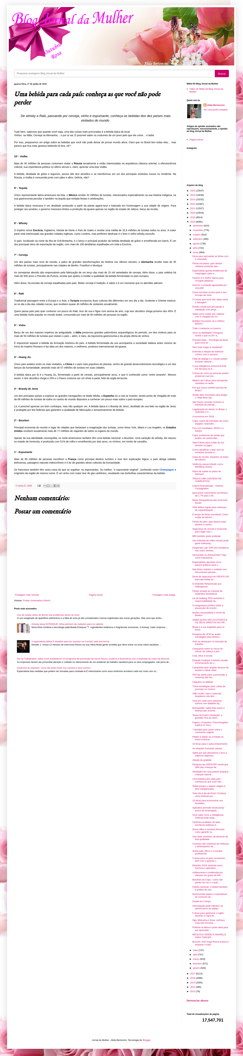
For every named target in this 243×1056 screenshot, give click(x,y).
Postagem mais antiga (163, 595)
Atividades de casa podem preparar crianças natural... (210, 773)
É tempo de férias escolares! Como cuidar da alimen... (210, 516)
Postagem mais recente (27, 595)
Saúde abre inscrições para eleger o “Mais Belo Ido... (209, 396)
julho (195, 248)
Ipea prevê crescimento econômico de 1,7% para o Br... (210, 494)
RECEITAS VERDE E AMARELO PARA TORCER (209, 936)
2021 (193, 208)
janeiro (197, 968)
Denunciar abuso (197, 1000)
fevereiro (197, 963)
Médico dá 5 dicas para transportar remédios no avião (210, 382)
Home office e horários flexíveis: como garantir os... (208, 830)
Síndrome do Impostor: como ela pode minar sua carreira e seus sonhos (53, 668)
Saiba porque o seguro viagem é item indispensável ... (208, 787)
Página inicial (96, 595)
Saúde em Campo (201, 901)
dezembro (198, 225)
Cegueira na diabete (202, 682)
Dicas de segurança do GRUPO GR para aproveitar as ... (210, 578)
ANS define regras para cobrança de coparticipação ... (209, 508)
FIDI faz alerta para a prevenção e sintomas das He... (209, 676)
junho (196, 252)
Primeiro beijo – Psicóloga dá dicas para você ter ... (210, 341)
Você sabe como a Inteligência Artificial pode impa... (207, 816)
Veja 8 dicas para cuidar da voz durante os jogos (208, 444)
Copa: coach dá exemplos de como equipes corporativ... (210, 422)
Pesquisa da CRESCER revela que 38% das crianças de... (210, 766)
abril (195, 954)
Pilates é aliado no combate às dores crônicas (207, 738)
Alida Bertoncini (216, 105)
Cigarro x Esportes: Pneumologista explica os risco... (210, 724)
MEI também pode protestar (206, 536)
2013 (193, 991)
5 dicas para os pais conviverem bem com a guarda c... (208, 859)
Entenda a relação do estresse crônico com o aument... (207, 353)
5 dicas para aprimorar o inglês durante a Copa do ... (208, 914)
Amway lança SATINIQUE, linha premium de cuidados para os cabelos (67, 624)
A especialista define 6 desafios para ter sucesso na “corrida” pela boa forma (70, 641)
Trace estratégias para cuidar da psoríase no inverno (208, 687)
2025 (193, 190)
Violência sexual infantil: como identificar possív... (207, 465)
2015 (193, 982)
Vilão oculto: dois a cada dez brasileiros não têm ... (206, 695)
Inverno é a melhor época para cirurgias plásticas (207, 279)
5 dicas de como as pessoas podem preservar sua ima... (210, 374)
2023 (193, 199)
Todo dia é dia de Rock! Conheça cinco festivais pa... (209, 794)
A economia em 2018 (203, 416)
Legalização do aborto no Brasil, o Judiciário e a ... (209, 410)
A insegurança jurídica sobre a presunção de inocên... (207, 607)
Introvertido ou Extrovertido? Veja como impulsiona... (209, 556)
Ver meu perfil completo (216, 109)
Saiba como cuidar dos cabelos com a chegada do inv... (208, 315)
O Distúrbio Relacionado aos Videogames (206, 585)
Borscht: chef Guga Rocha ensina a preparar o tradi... (210, 943)
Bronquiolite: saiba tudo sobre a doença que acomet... (208, 709)
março (196, 959)
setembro (198, 239)
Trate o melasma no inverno (206, 328)
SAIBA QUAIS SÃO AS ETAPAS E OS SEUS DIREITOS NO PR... (209, 621)
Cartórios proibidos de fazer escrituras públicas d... (206, 823)
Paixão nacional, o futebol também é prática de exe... (209, 888)
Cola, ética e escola (202, 655)
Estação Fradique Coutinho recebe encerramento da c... (210, 661)
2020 (193, 212)
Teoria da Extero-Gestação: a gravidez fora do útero (207, 716)
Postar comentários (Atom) (36, 600)
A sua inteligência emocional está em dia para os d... (209, 367)
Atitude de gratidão (201, 760)
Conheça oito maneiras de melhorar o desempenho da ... (210, 845)
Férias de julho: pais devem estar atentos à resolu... (209, 523)
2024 (193, 195)
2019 (193, 217)
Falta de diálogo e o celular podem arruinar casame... (209, 360)
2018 (193, 221)
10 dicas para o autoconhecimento (209, 744)
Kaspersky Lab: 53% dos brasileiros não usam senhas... (210, 549)
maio (196, 950)
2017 (193, 973)
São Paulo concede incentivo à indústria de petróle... (208, 403)
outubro (197, 234)
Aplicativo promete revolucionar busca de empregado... (208, 809)
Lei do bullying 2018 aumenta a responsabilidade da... (208, 599)
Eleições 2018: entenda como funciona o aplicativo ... (207, 867)
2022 (193, 204)
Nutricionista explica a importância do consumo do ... (209, 895)
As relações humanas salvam (207, 748)
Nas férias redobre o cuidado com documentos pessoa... (209, 570)
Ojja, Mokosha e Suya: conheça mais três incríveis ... (208, 921)
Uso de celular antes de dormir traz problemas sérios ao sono (48, 615)
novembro (198, 230)
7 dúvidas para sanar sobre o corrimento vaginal (207, 731)
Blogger (146, 1040)
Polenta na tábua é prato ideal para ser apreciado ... (210, 928)
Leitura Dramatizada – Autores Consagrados (207, 487)
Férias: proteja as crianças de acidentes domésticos (207, 592)
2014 (193, 987)
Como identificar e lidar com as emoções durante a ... (208, 451)
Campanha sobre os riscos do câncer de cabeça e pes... (207, 650)
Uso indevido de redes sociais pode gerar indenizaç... (210, 542)
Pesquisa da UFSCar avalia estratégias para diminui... (206, 635)
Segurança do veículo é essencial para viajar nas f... (209, 530)
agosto (197, 243)
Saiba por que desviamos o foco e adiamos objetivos (209, 754)
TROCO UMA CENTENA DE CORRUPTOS (206, 480)
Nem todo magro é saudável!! (207, 347)
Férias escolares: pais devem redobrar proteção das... (207, 265)
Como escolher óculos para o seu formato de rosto (209, 293)
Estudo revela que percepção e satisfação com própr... (208, 308)
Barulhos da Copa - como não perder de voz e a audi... (207, 881)
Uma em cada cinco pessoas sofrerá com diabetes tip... (207, 702)
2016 (193, 978)
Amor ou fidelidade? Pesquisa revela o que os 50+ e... (207, 334)
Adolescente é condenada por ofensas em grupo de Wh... (207, 874)
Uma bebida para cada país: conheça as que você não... (207, 780)
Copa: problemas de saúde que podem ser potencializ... (208, 436)
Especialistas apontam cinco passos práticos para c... (206, 563)
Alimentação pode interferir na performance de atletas (207, 907)
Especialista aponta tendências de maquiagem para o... (209, 272)
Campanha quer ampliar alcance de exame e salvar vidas (210, 669)
